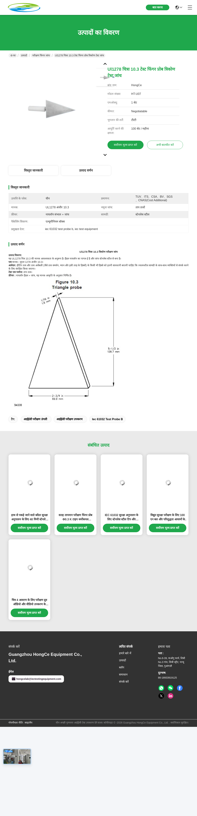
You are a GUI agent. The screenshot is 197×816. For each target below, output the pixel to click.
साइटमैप (28, 722)
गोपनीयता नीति (16, 722)
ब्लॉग (121, 667)
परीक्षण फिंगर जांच (41, 55)
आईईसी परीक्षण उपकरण (69, 419)
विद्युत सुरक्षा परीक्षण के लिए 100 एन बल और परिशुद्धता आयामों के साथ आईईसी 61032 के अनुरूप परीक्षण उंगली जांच (167, 518)
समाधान (123, 674)
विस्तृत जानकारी (33, 170)
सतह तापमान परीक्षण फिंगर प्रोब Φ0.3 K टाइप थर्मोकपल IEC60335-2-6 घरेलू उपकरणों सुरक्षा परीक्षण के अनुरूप (75, 518)
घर (13, 55)
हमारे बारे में (125, 653)
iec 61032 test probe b (107, 419)
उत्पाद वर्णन (86, 170)
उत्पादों (24, 55)
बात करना (157, 7)
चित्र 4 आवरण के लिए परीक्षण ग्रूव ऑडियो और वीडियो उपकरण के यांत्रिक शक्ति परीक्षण (29, 602)
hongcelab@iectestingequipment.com (36, 679)
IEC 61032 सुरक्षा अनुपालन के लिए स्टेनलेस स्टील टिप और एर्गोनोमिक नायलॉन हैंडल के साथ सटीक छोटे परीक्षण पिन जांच (122, 518)
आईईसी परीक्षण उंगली (35, 419)
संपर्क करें (124, 681)
